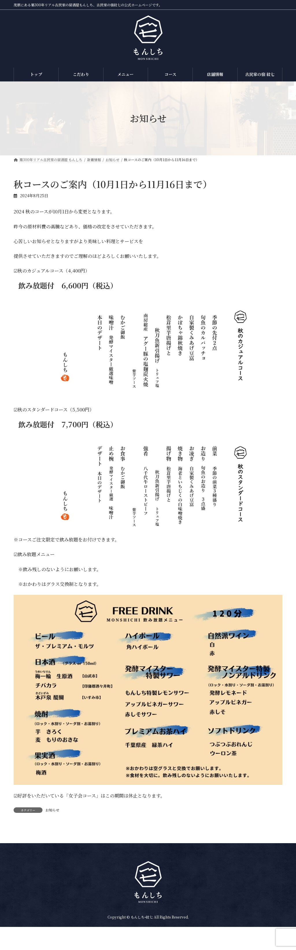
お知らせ (52, 809)
